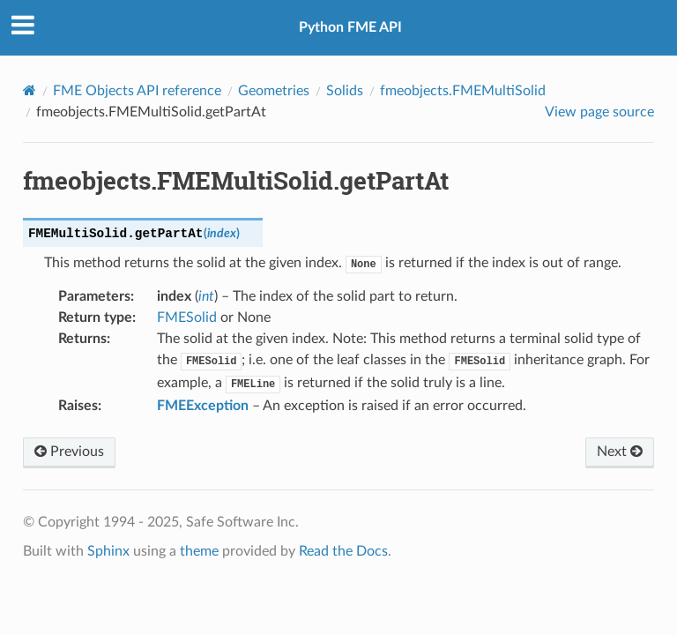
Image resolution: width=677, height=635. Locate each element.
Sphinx (108, 551)
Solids (344, 91)
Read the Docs (343, 551)
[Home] (29, 90)
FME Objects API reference (137, 91)
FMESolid (187, 317)
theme (199, 551)
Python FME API (350, 27)
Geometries (273, 91)
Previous (69, 451)
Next (620, 451)
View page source (599, 112)
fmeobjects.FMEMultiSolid (463, 91)
